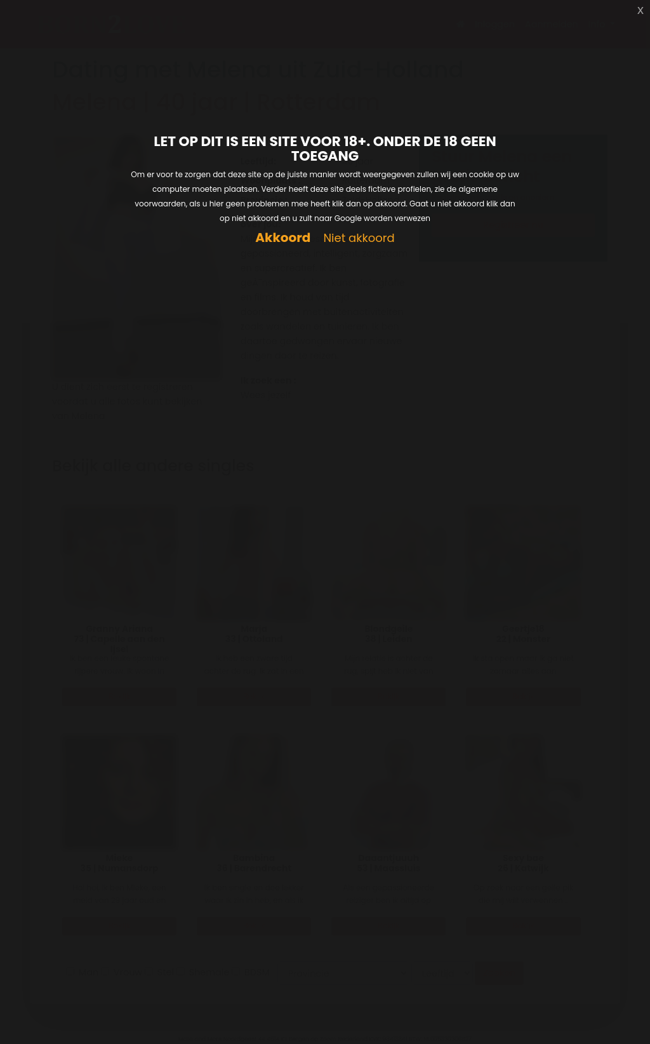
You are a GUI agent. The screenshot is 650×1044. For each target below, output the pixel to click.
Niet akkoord (358, 238)
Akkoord (282, 238)
